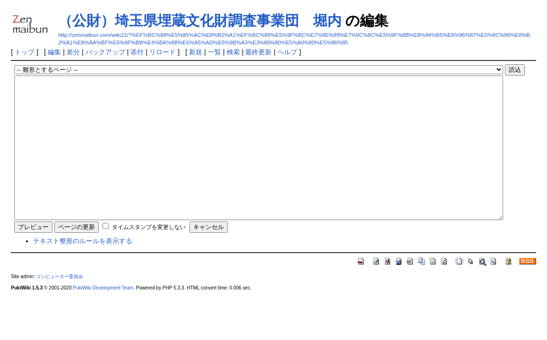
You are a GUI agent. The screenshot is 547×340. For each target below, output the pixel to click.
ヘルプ (287, 52)
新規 (195, 52)
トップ (24, 52)
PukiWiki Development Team (103, 316)
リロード (162, 52)
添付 (137, 52)
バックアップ (105, 52)
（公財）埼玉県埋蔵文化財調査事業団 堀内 (200, 20)
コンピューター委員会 (59, 304)
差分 (73, 52)
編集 (54, 52)
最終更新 (258, 52)
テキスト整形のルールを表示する (82, 269)
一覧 (214, 52)
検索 (233, 52)
